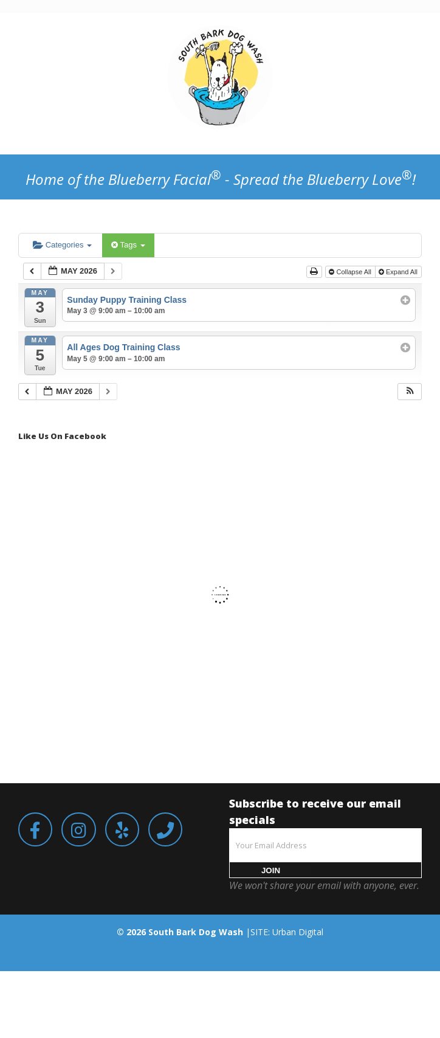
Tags (128, 244)
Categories (62, 244)
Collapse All (351, 271)
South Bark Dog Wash (195, 932)
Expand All (399, 271)
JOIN (270, 870)
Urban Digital (297, 932)
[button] (410, 392)
